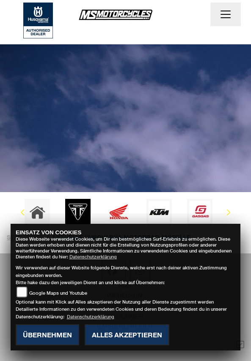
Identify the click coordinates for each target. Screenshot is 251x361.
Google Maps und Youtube (58, 293)
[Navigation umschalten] (225, 14)
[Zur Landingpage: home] (37, 211)
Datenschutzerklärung (93, 256)
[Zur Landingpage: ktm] (159, 211)
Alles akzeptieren (127, 335)
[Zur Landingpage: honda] (118, 211)
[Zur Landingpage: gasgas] (199, 211)
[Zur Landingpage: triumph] (78, 211)
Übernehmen (47, 335)
